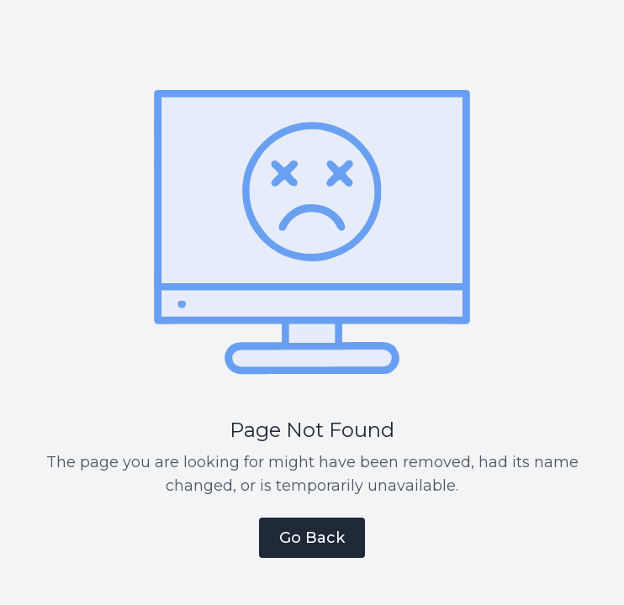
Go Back (312, 538)
